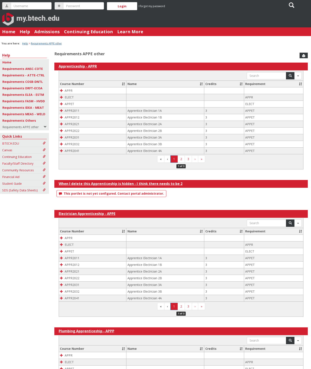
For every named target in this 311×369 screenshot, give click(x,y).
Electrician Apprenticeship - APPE (87, 213)
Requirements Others (19, 120)
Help (25, 32)
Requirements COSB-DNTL (22, 82)
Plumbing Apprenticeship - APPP (86, 331)
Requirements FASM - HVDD (23, 101)
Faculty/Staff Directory (24, 163)
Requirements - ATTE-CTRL (23, 75)
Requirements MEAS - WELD (23, 114)
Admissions (47, 32)
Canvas (24, 150)
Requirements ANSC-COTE (22, 69)
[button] (123, 83)
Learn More (130, 32)
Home (8, 32)
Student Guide (24, 183)
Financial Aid (24, 177)
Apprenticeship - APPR (78, 66)
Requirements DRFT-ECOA (22, 88)
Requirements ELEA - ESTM (23, 95)
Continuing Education (88, 32)
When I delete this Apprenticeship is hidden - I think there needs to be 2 (120, 183)
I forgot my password (152, 6)
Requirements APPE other (46, 43)
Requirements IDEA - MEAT (23, 108)
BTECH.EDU (24, 143)
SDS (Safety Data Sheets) (24, 190)
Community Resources (24, 170)
